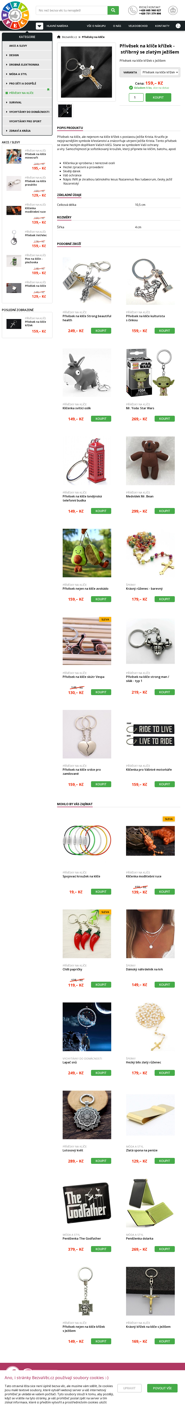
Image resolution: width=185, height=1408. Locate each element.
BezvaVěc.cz (69, 37)
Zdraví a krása (20, 130)
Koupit (158, 97)
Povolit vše (162, 1395)
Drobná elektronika (24, 64)
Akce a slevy (18, 45)
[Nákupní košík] (173, 10)
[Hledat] (113, 10)
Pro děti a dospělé (22, 83)
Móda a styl (18, 74)
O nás (117, 26)
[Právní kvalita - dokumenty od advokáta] (40, 1373)
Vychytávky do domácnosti (29, 112)
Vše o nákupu (96, 26)
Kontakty (162, 26)
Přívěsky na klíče (21, 93)
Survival (15, 102)
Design (14, 55)
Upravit (129, 1395)
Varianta (130, 72)
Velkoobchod (138, 26)
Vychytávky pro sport (25, 121)
